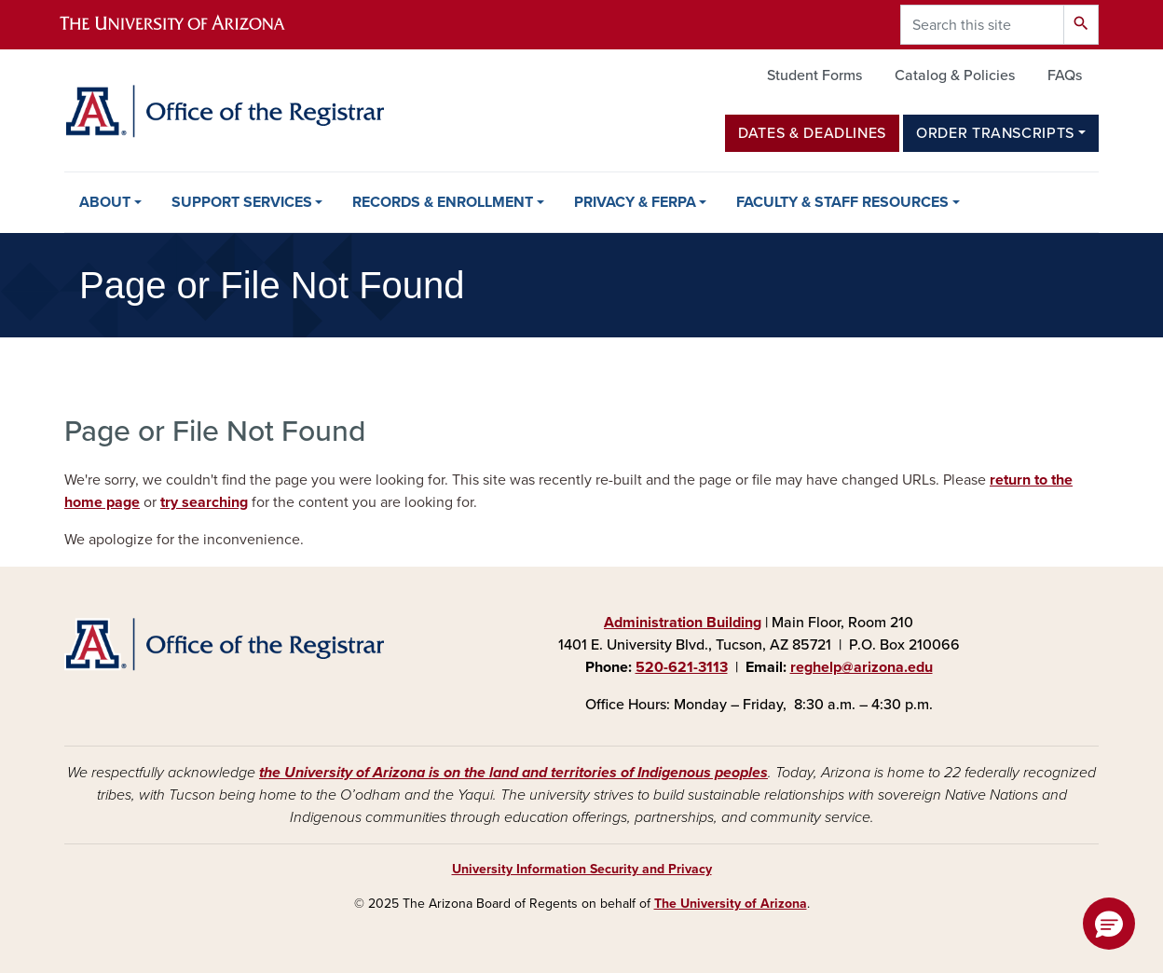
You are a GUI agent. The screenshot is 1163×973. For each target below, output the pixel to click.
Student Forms (814, 75)
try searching (204, 502)
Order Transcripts (995, 133)
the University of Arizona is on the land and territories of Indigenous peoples (513, 772)
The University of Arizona (730, 903)
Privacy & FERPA (635, 202)
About (104, 202)
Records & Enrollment (442, 202)
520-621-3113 (682, 667)
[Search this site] (982, 25)
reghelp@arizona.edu (861, 667)
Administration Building (682, 622)
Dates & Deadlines (812, 133)
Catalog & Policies (955, 75)
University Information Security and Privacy (582, 869)
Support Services (241, 202)
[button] (1109, 924)
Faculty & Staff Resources (842, 202)
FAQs (1064, 75)
